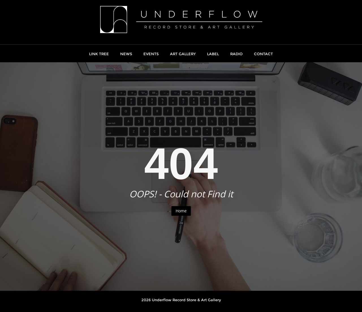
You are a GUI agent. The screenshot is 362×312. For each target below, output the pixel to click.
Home (181, 210)
